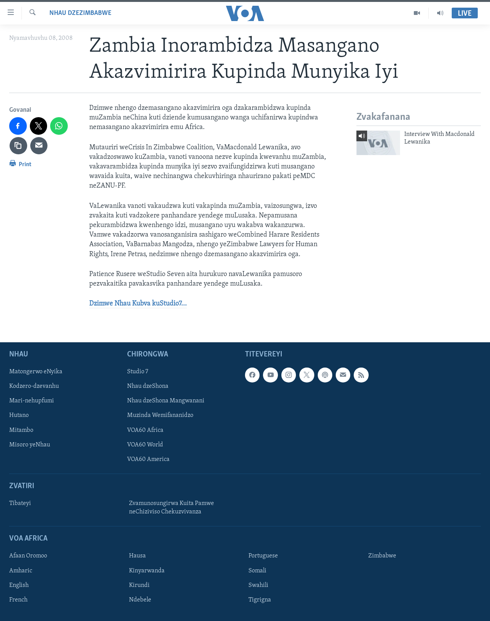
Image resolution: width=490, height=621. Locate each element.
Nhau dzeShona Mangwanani (165, 401)
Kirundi (139, 585)
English (19, 585)
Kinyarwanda (147, 571)
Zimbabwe (382, 556)
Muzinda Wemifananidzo (160, 416)
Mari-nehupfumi (31, 401)
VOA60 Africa (145, 430)
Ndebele (140, 600)
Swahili (258, 585)
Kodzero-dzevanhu (34, 387)
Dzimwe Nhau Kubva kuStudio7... (138, 303)
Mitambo (21, 430)
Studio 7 (137, 372)
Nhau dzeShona (147, 387)
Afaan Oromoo (28, 556)
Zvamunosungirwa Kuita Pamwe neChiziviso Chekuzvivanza (171, 507)
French (18, 600)
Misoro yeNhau (29, 445)
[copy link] (18, 146)
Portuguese (263, 556)
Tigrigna (259, 600)
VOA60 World (145, 445)
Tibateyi (20, 503)
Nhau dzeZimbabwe (80, 13)
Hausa (137, 556)
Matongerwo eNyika (35, 372)
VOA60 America (148, 459)
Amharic (20, 571)
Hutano (19, 416)
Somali (257, 571)
